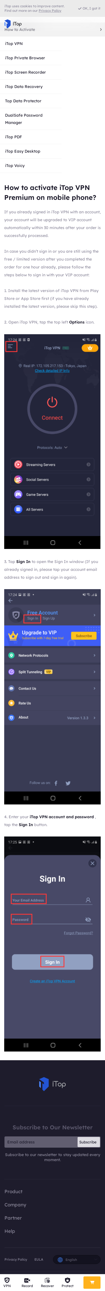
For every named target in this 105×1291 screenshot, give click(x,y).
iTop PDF (13, 136)
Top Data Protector (23, 100)
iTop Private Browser (25, 57)
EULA (38, 1259)
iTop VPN (14, 43)
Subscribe (88, 1142)
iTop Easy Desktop (22, 151)
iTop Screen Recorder (25, 72)
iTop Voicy (15, 165)
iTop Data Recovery (24, 86)
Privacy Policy (15, 1259)
